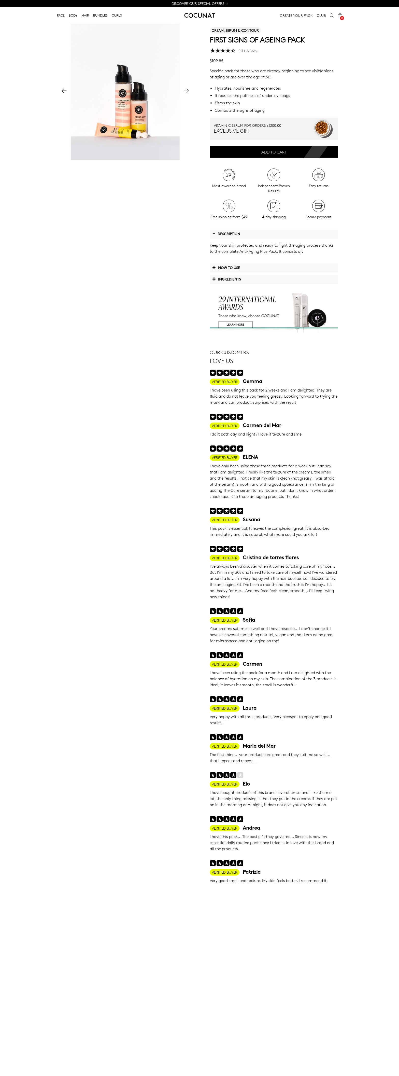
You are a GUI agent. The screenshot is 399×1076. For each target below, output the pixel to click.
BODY (73, 15)
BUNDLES (100, 15)
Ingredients (226, 279)
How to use (226, 267)
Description (226, 233)
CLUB (321, 15)
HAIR (85, 15)
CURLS (117, 15)
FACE (61, 15)
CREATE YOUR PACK (296, 15)
